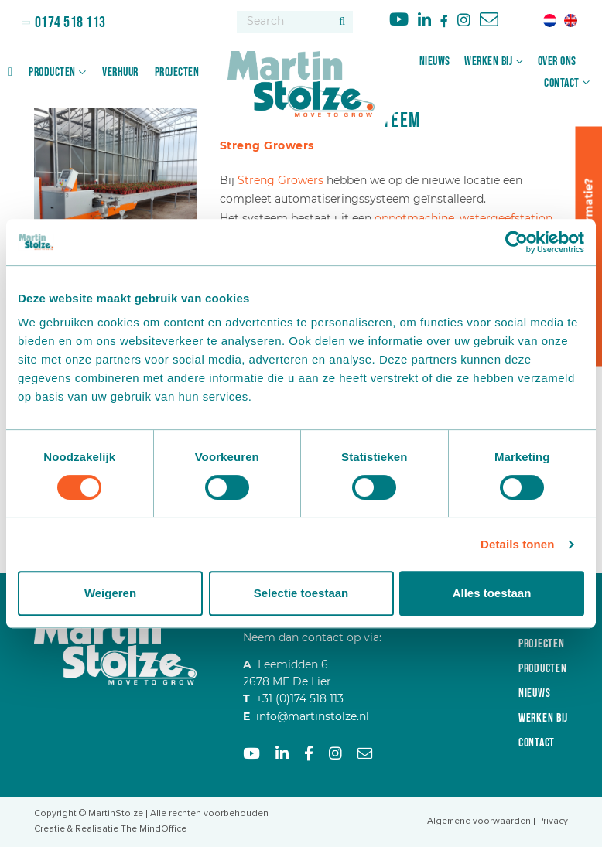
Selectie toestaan (301, 592)
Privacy (553, 821)
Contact (562, 83)
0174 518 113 (69, 22)
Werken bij (488, 61)
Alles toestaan (492, 592)
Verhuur (120, 72)
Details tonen (517, 544)
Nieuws (434, 61)
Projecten (177, 72)
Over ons (557, 61)
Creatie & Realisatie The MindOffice (110, 829)
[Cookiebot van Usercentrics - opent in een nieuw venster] (516, 242)
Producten (52, 72)
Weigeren (110, 592)
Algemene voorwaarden (479, 821)
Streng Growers (280, 180)
